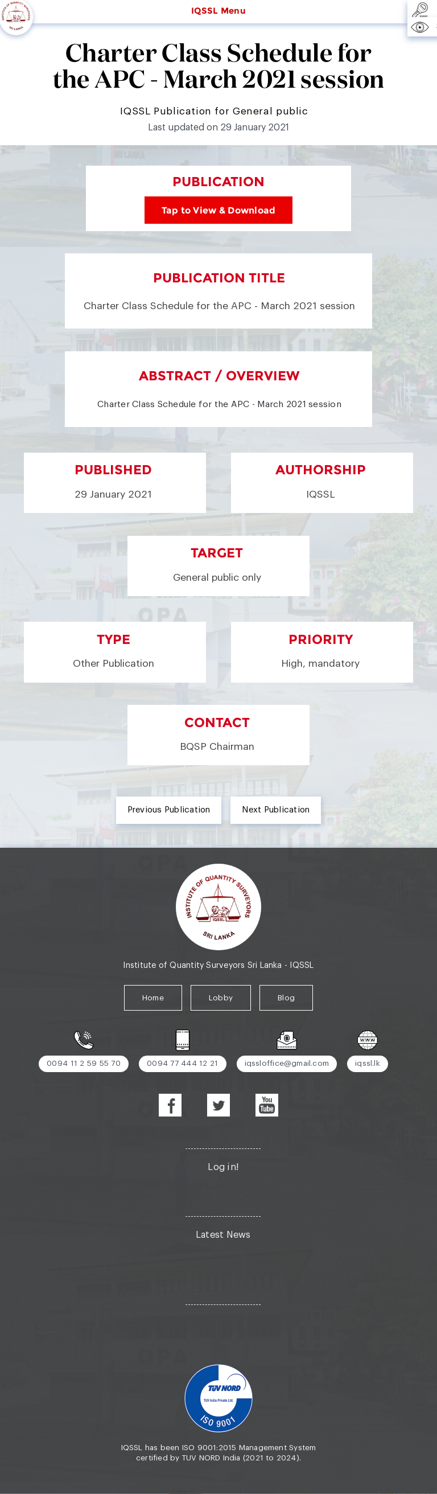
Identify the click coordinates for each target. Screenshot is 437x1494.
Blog (286, 998)
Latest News (223, 1234)
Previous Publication (169, 810)
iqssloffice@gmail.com (287, 1063)
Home (153, 998)
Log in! (223, 1167)
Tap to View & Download (219, 210)
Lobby (221, 998)
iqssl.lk (367, 1063)
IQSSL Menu (218, 11)
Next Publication (276, 810)
